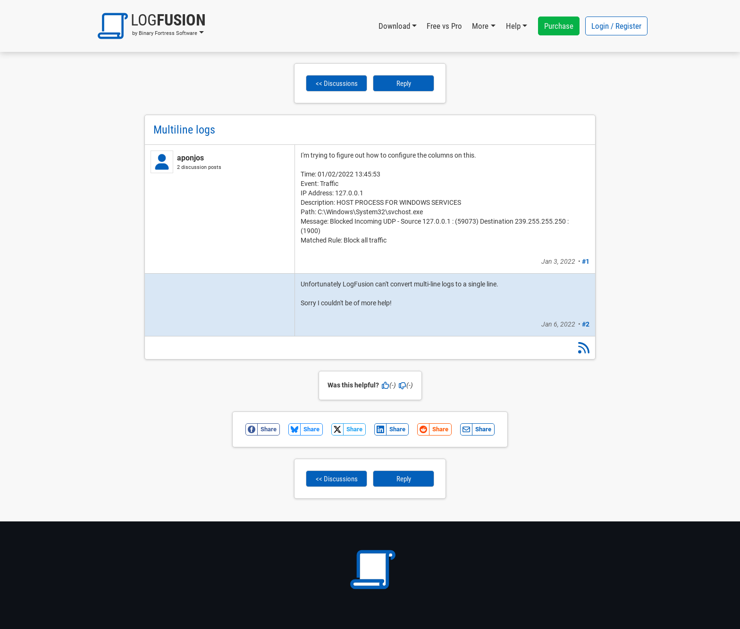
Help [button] (513, 26)
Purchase (558, 26)
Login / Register (616, 26)
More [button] (480, 26)
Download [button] (394, 26)
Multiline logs (184, 129)
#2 (585, 324)
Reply (403, 83)
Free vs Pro (444, 26)
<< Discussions (337, 83)
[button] (151, 26)
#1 (585, 261)
